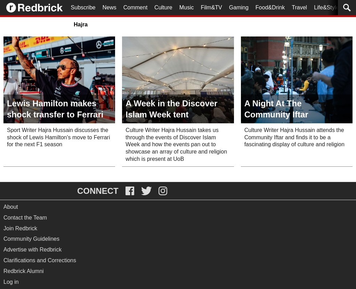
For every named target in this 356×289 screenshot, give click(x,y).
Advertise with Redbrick (32, 250)
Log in (11, 282)
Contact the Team (25, 218)
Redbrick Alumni (23, 271)
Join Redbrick (20, 228)
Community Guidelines (31, 239)
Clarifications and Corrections (39, 260)
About (10, 207)
